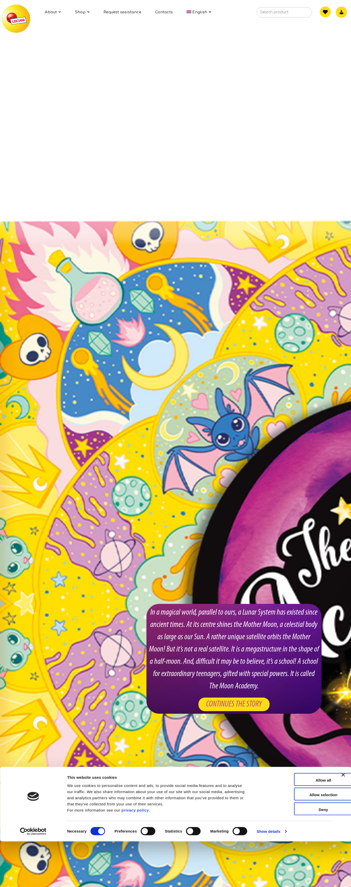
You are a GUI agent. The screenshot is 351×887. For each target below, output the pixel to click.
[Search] (300, 13)
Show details (269, 877)
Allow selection (295, 840)
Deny (295, 855)
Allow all (295, 826)
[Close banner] (343, 825)
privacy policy (135, 855)
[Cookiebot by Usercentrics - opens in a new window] (33, 877)
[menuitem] (199, 12)
